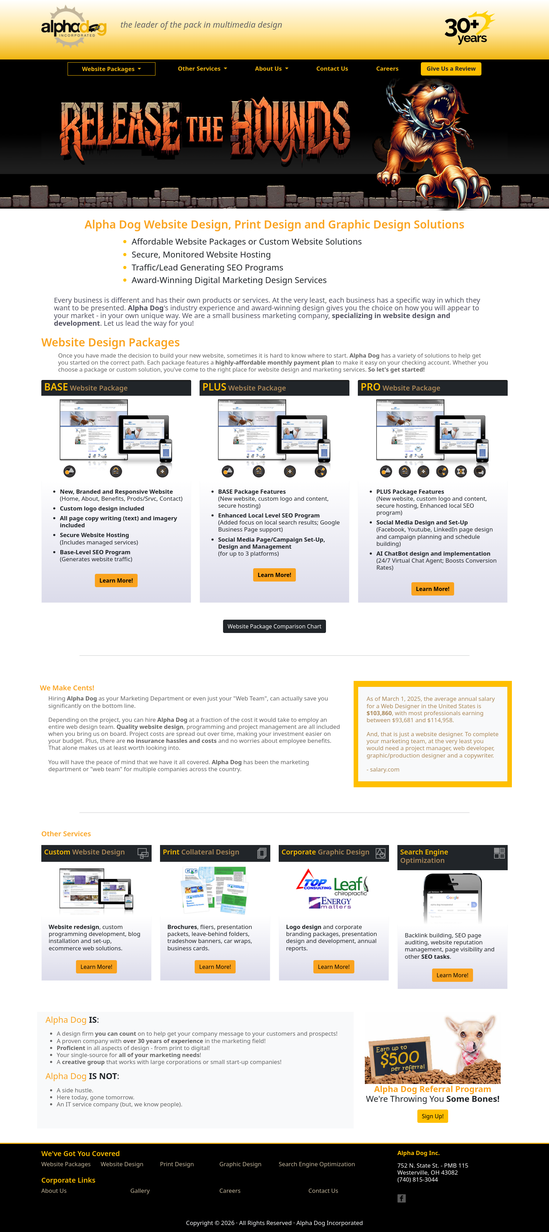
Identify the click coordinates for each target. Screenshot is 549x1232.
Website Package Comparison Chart (274, 626)
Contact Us (323, 1191)
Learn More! (96, 967)
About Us (54, 1191)
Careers (230, 1191)
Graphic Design (241, 1164)
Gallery (140, 1191)
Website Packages (66, 1164)
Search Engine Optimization (317, 1164)
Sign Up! (433, 1116)
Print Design (177, 1164)
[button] (111, 69)
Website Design (122, 1164)
